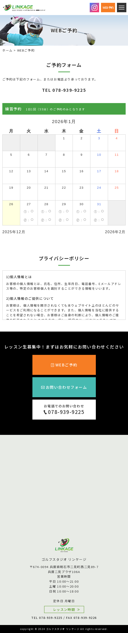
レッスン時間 (64, 609)
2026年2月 (115, 232)
